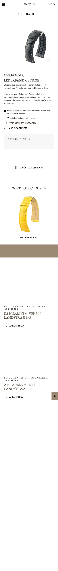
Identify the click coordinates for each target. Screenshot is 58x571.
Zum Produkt (31, 237)
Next (53, 215)
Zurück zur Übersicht (31, 167)
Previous (5, 215)
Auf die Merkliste (18, 128)
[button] (4, 566)
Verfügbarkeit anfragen (22, 123)
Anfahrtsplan (16, 325)
